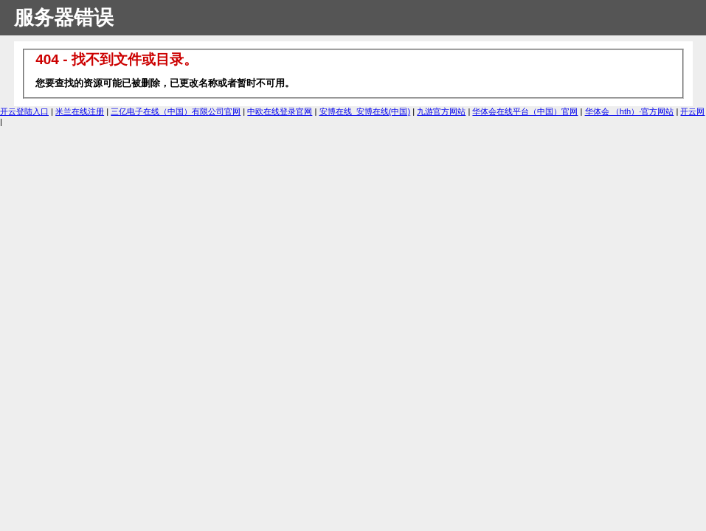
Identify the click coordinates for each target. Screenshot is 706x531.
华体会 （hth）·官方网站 (629, 111)
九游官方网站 (441, 111)
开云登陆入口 (24, 111)
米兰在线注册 (79, 111)
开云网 (692, 111)
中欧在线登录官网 (279, 111)
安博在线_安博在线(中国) (365, 111)
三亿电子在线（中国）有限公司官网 (175, 111)
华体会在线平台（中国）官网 (525, 111)
